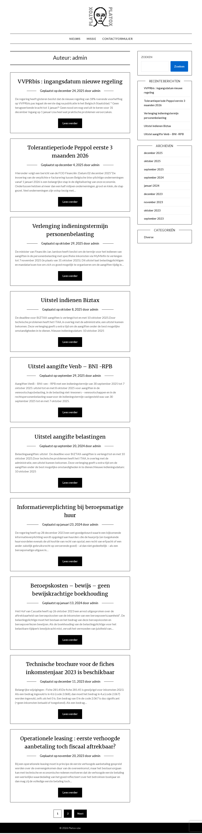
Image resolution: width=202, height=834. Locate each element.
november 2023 (153, 202)
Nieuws (74, 38)
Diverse (149, 237)
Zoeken (146, 57)
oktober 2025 (152, 161)
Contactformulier (117, 38)
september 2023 (154, 218)
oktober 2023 (152, 210)
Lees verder (70, 123)
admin (96, 91)
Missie (91, 38)
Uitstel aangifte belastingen (70, 437)
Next (80, 814)
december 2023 (153, 194)
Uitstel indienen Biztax (70, 300)
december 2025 (153, 152)
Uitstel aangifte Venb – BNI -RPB (70, 366)
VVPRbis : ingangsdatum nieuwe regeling (70, 81)
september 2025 (154, 169)
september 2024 (154, 177)
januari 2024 (151, 185)
